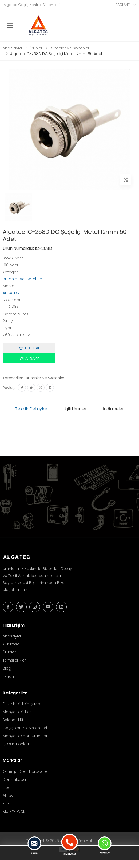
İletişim (9, 676)
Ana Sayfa (12, 48)
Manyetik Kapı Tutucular (25, 736)
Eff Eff (7, 803)
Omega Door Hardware (25, 771)
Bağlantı (122, 4)
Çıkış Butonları (16, 744)
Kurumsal (12, 644)
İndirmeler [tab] (113, 409)
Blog (7, 668)
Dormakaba (14, 779)
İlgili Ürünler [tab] (75, 409)
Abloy (8, 795)
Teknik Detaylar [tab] (31, 409)
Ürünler (35, 48)
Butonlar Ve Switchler (69, 48)
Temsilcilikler (14, 660)
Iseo (7, 787)
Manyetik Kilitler (17, 711)
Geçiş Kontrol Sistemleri (25, 728)
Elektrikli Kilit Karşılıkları (22, 703)
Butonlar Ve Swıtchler (22, 279)
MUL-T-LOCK (14, 811)
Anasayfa (12, 636)
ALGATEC (11, 293)
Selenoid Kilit (14, 720)
